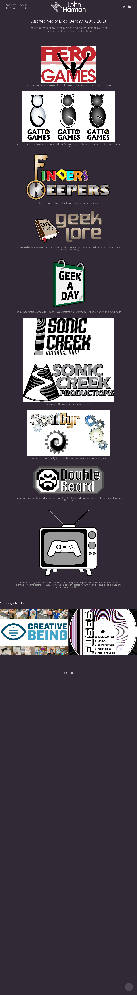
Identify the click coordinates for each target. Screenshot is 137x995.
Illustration (13, 8)
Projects (10, 5)
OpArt (23, 5)
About (28, 8)
